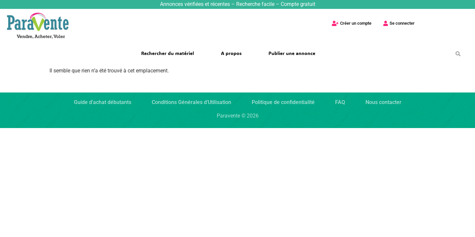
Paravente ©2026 (238, 116)
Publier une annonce (292, 53)
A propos (231, 53)
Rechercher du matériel (167, 53)
